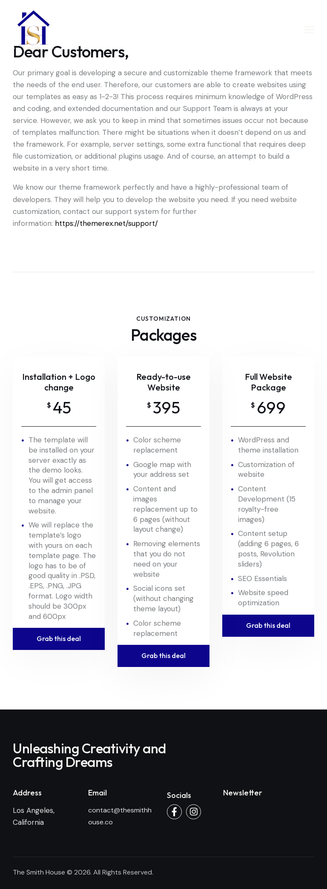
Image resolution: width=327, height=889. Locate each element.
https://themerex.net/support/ (106, 223)
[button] (309, 29)
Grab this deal (59, 638)
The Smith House (39, 872)
